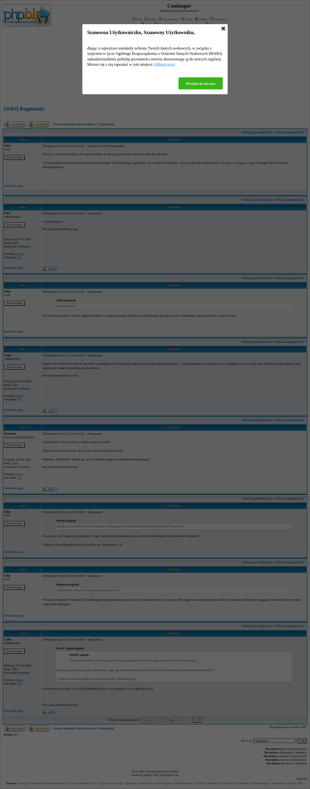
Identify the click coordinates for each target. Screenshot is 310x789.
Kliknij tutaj (164, 64)
